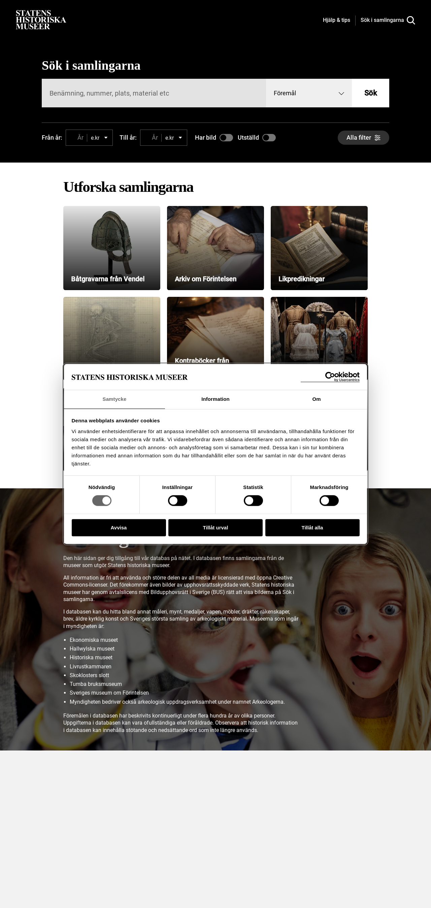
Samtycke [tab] (115, 399)
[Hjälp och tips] (336, 20)
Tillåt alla (312, 528)
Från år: (52, 137)
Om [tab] (316, 399)
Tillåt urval (215, 528)
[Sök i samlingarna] (388, 20)
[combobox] (309, 93)
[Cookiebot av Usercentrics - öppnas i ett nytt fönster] (330, 377)
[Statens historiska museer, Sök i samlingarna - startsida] (41, 19)
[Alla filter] (363, 138)
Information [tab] (215, 399)
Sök (370, 93)
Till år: (128, 137)
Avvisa (119, 528)
